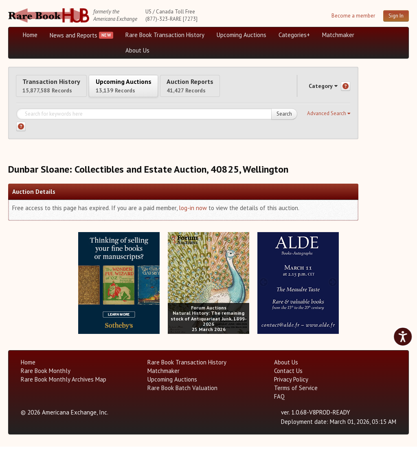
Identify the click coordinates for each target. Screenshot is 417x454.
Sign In (396, 15)
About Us (137, 50)
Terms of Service (296, 395)
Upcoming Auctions (241, 35)
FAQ (279, 404)
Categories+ (294, 35)
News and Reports (73, 35)
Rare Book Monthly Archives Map (63, 386)
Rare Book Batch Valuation (182, 395)
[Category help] (345, 89)
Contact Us (288, 378)
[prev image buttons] (84, 289)
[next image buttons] (154, 289)
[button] (328, 121)
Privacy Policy (291, 386)
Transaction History (60, 89)
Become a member (353, 15)
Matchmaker (338, 35)
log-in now (193, 215)
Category (315, 89)
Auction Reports (234, 89)
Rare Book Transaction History (164, 35)
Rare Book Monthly (45, 378)
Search (284, 121)
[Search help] (21, 133)
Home (30, 35)
